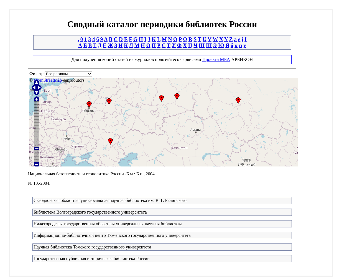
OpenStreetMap (48, 80)
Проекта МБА (216, 59)
